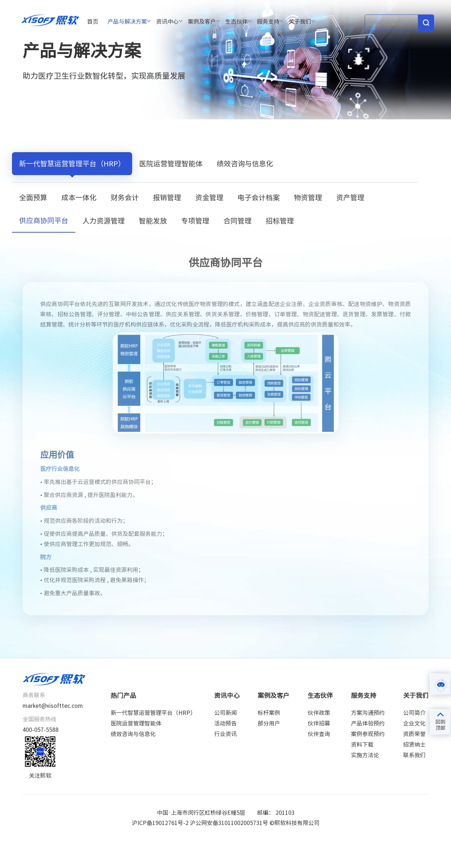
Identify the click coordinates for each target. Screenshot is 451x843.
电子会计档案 (258, 197)
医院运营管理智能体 (171, 163)
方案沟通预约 (368, 713)
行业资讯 (225, 734)
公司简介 (414, 713)
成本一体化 (79, 197)
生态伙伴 (236, 21)
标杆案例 (269, 713)
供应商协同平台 (206, 133)
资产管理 (350, 197)
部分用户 (269, 723)
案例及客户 (202, 21)
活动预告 (225, 723)
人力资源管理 (103, 220)
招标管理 (280, 220)
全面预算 (33, 197)
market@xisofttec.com (53, 706)
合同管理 (237, 220)
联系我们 (414, 755)
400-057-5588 (40, 730)
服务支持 (268, 21)
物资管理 (308, 197)
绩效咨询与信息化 (245, 163)
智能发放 (153, 220)
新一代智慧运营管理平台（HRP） (134, 133)
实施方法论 (365, 755)
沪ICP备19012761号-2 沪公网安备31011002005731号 (200, 823)
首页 (92, 21)
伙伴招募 (319, 723)
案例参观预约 (368, 734)
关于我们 (300, 21)
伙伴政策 (319, 713)
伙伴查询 (319, 734)
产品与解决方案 (127, 21)
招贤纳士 (414, 744)
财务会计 (125, 197)
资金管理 (209, 197)
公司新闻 (225, 713)
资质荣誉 (414, 734)
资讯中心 (167, 21)
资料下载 (362, 744)
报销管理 (167, 197)
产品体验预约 (368, 723)
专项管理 (195, 220)
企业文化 (414, 723)
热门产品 (123, 695)
